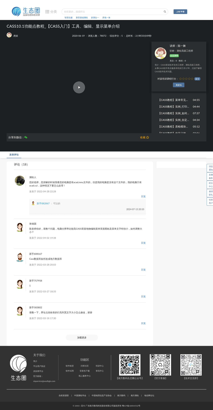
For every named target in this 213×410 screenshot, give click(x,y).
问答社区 (85, 366)
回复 (143, 196)
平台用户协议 (39, 366)
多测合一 (95, 17)
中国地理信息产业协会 (102, 395)
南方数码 (121, 395)
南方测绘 (135, 395)
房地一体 (106, 17)
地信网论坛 (149, 395)
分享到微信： (17, 137)
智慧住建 (69, 17)
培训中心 (100, 366)
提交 (197, 79)
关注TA (179, 85)
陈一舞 (182, 45)
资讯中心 (100, 371)
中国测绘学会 (80, 395)
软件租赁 (70, 366)
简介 (35, 361)
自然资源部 (64, 395)
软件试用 (70, 371)
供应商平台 (38, 371)
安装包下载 (85, 371)
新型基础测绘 (82, 17)
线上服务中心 (85, 376)
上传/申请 (180, 11)
